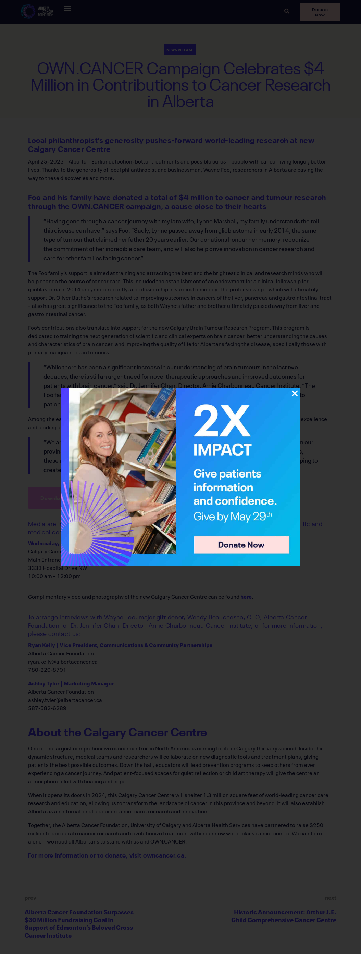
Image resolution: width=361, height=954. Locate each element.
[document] (180, 477)
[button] (294, 393)
